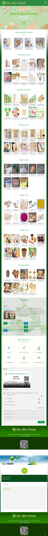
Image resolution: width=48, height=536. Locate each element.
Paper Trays (16, 223)
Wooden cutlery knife (32, 84)
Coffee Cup (8, 245)
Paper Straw (7, 174)
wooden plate (7, 280)
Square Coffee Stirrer (32, 140)
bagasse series (8, 48)
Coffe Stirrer (16, 153)
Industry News (7, 478)
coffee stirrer (24, 153)
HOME (4, 484)
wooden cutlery (8, 69)
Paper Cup (16, 245)
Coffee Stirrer (7, 139)
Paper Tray (7, 210)
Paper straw (7, 188)
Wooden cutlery (40, 48)
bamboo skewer (8, 104)
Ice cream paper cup (8, 259)
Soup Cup (16, 258)
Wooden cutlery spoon (24, 84)
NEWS (7, 484)
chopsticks (16, 118)
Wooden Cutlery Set (16, 84)
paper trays (40, 210)
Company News (7, 477)
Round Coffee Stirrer (16, 140)
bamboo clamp (8, 118)
